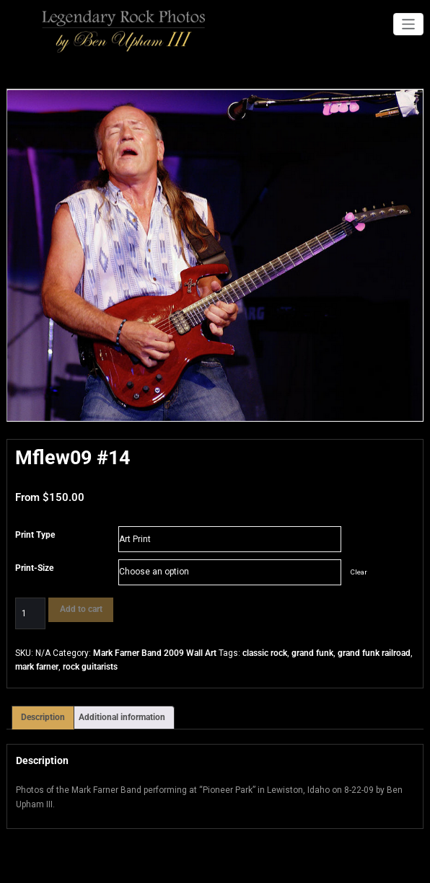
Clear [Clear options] (358, 572)
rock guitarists (90, 667)
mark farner (36, 667)
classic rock (264, 653)
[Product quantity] (30, 613)
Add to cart (79, 608)
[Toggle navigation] (408, 24)
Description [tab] (43, 716)
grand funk (312, 653)
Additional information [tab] (122, 716)
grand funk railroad (374, 653)
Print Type (35, 535)
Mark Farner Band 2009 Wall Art (154, 653)
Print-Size (34, 568)
